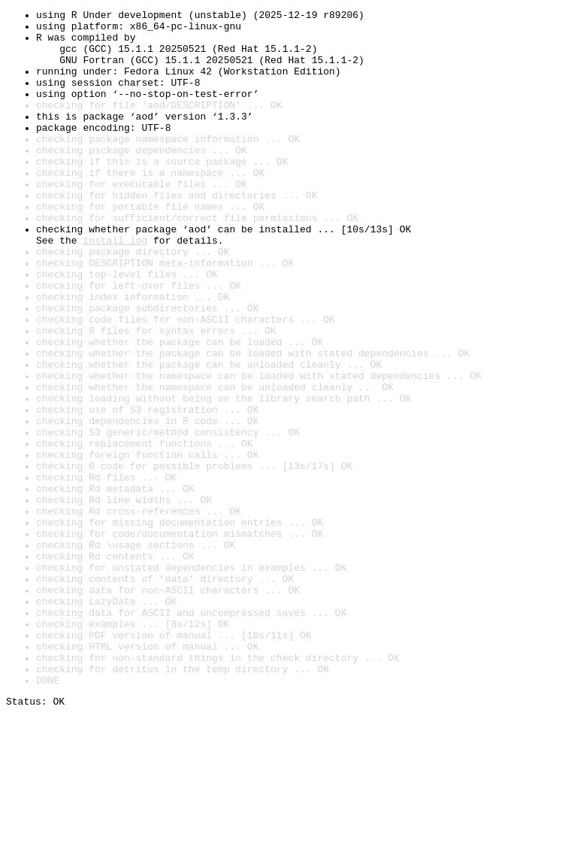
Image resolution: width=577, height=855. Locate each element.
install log (115, 287)
